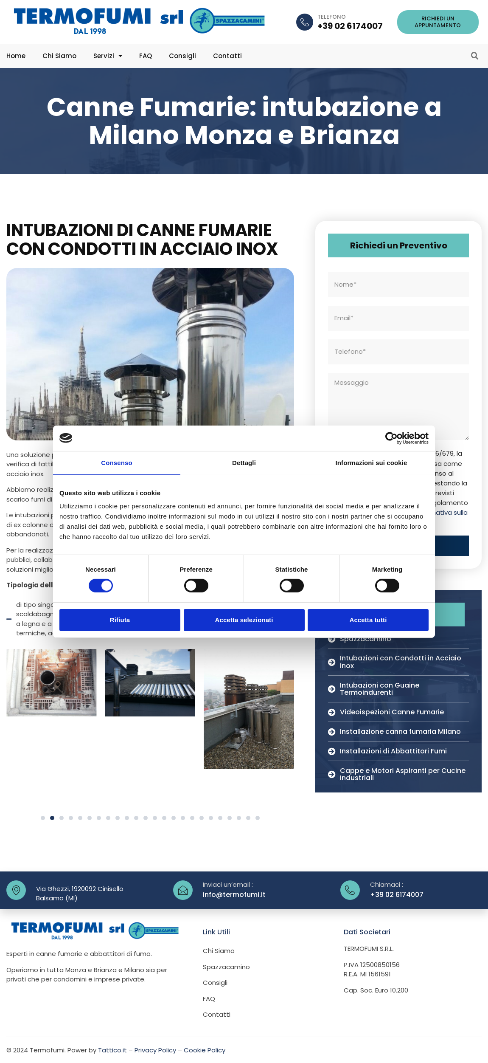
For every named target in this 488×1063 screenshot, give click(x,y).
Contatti (227, 55)
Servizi (107, 55)
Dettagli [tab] (244, 462)
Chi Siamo (59, 55)
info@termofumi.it (234, 894)
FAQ (145, 55)
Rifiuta (120, 619)
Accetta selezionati (244, 619)
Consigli (182, 55)
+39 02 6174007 (350, 26)
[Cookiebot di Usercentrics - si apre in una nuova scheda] (391, 437)
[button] (438, 22)
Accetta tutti (368, 619)
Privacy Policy (155, 1049)
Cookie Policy (204, 1049)
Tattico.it (112, 1049)
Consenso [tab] (116, 462)
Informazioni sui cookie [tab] (371, 462)
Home (15, 55)
